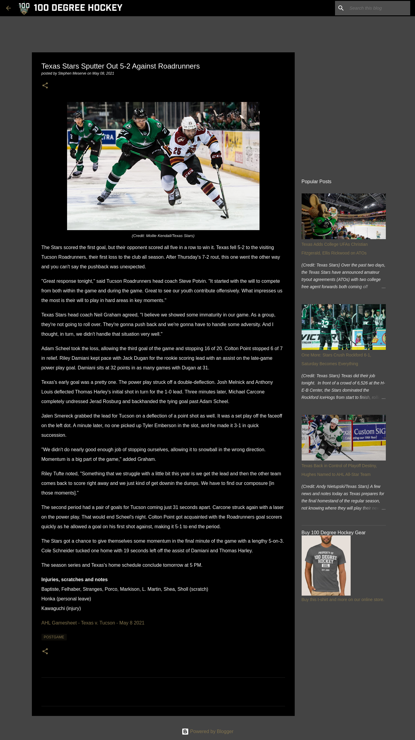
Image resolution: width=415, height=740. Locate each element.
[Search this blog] (378, 8)
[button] (45, 86)
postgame (54, 637)
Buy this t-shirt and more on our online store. (343, 599)
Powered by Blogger (208, 731)
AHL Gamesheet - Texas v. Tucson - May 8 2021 (93, 622)
